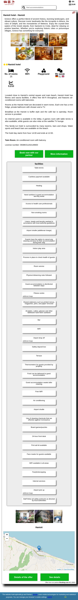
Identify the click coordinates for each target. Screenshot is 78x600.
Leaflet (59, 569)
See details (54, 577)
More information (59, 154)
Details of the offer (23, 577)
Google (35, 594)
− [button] (7, 539)
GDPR (49, 597)
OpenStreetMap (69, 569)
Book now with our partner (29, 154)
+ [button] (7, 535)
